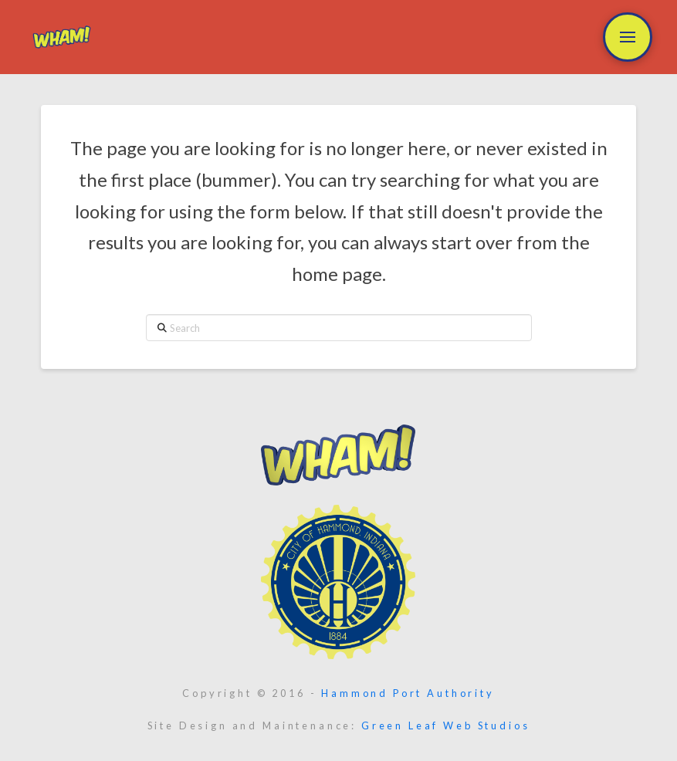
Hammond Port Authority (407, 693)
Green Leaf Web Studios (445, 725)
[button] (627, 37)
